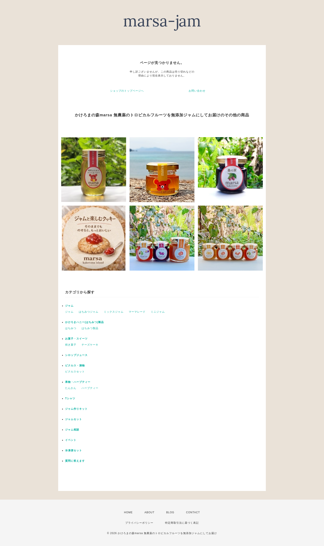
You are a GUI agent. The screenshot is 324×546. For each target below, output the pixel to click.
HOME (128, 512)
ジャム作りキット (76, 408)
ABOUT (149, 512)
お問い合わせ (197, 90)
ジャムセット (73, 419)
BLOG (170, 512)
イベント (70, 440)
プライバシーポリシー (139, 522)
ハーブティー (90, 388)
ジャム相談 (72, 429)
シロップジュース (76, 355)
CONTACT (193, 512)
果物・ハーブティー (77, 382)
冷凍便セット (73, 450)
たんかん (70, 388)
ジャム (69, 305)
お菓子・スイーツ (76, 338)
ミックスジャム (114, 311)
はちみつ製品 (90, 328)
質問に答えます (75, 460)
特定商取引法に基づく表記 (182, 522)
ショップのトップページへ (127, 90)
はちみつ (70, 328)
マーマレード (137, 311)
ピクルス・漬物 (75, 365)
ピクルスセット (75, 371)
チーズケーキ (90, 344)
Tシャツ (70, 398)
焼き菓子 (70, 344)
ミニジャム (158, 311)
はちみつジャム (88, 311)
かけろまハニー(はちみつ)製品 (84, 322)
